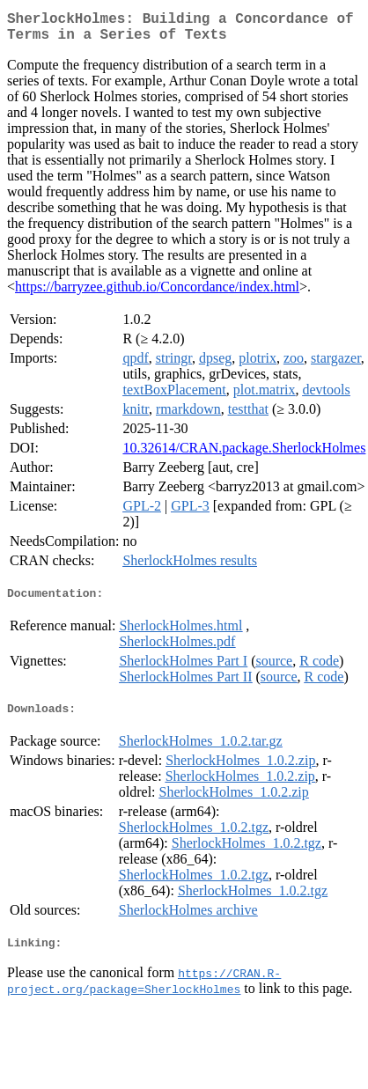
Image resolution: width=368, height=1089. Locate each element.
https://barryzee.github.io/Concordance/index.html (157, 293)
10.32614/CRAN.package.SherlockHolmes (243, 454)
